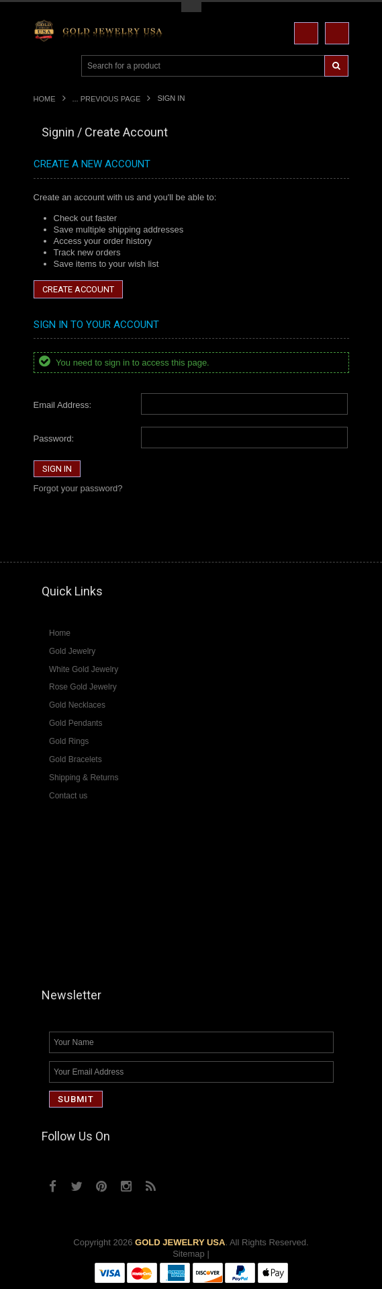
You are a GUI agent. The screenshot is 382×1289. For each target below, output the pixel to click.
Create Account (78, 289)
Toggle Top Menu (191, 7)
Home (45, 99)
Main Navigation (45, 66)
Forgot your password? (78, 488)
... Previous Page (107, 99)
